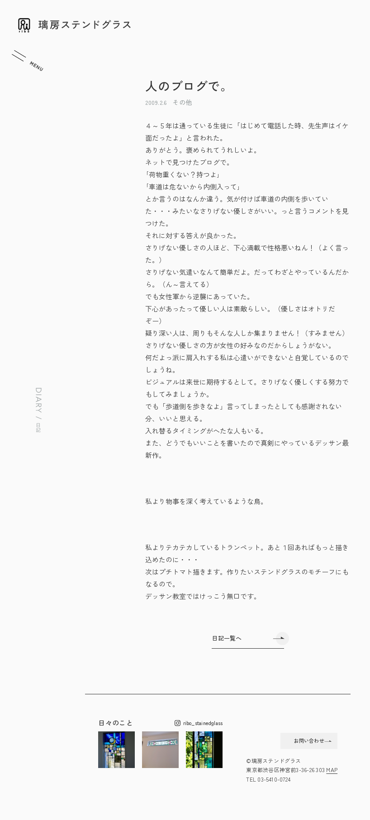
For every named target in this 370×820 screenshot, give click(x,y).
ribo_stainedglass (199, 723)
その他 (182, 102)
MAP (331, 774)
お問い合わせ (292, 742)
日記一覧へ (227, 638)
